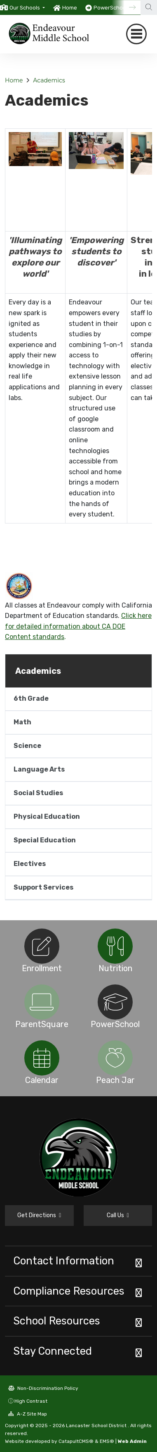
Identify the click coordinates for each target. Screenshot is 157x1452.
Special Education (45, 840)
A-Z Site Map (27, 1414)
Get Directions (39, 1215)
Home (69, 8)
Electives (30, 864)
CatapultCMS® (76, 1441)
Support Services (43, 887)
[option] (22, 7)
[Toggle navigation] (136, 34)
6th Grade (31, 698)
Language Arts (39, 769)
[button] (27, 8)
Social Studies (38, 793)
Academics (49, 80)
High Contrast (30, 1401)
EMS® (107, 1441)
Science (27, 746)
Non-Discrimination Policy (43, 1388)
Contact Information (63, 1260)
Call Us (118, 1215)
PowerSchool (110, 8)
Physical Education (47, 816)
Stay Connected (52, 1351)
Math (22, 722)
